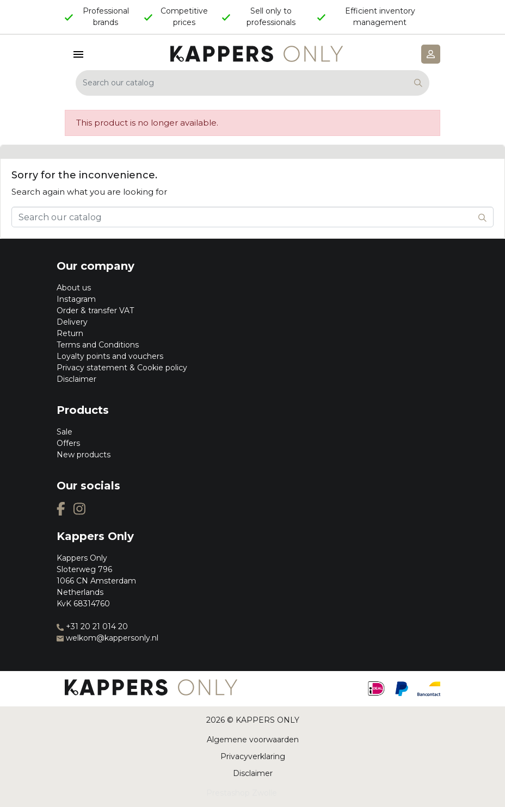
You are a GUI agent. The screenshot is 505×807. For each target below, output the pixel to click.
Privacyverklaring (252, 756)
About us (74, 288)
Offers (68, 443)
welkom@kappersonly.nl (107, 638)
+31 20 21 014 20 (92, 626)
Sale (64, 432)
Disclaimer (76, 379)
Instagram (76, 299)
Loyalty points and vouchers (110, 356)
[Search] (252, 83)
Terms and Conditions (98, 345)
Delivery (72, 322)
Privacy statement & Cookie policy (122, 368)
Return (70, 333)
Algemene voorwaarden (253, 739)
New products (83, 455)
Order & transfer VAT (95, 310)
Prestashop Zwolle (241, 793)
